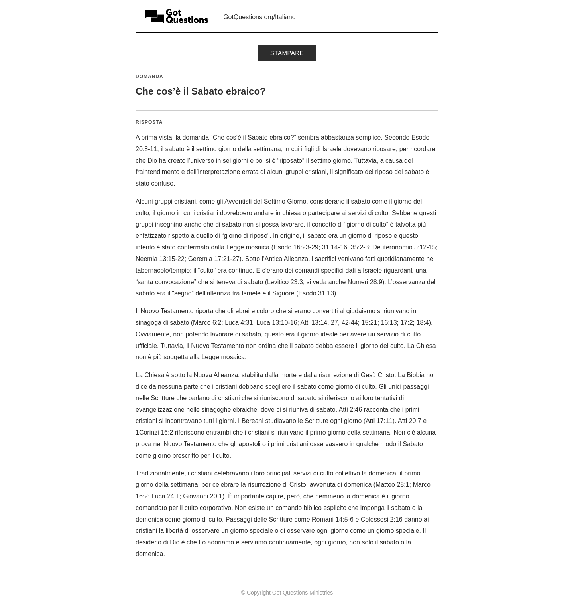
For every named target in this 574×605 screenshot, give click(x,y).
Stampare (287, 52)
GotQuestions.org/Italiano (259, 17)
